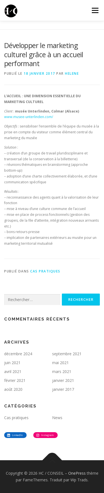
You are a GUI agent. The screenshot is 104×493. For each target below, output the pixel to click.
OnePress (77, 473)
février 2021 (15, 380)
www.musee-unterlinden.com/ (28, 116)
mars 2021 (61, 371)
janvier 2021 (63, 380)
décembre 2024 (18, 353)
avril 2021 (12, 371)
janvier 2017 (63, 389)
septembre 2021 (67, 353)
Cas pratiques (45, 271)
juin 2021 (12, 362)
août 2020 (13, 389)
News (57, 417)
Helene (72, 73)
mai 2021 (60, 362)
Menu (94, 10)
